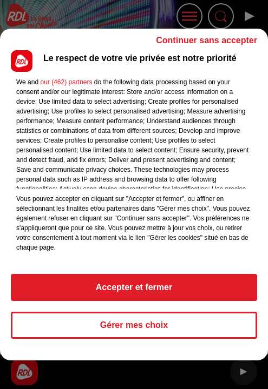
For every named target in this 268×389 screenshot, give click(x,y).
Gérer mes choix (134, 325)
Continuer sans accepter (206, 40)
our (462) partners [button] (66, 82)
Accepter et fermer (134, 287)
